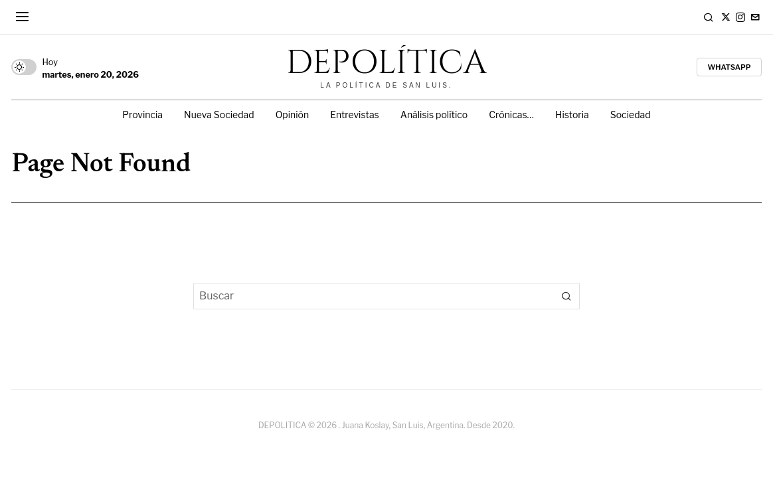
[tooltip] (725, 17)
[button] (566, 296)
